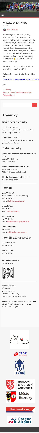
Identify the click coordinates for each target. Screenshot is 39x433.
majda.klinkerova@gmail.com (17, 232)
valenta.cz (15, 211)
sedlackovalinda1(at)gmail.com (18, 222)
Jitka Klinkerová (12, 30)
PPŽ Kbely (7, 90)
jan (8, 211)
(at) (10, 211)
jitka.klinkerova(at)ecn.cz (15, 201)
